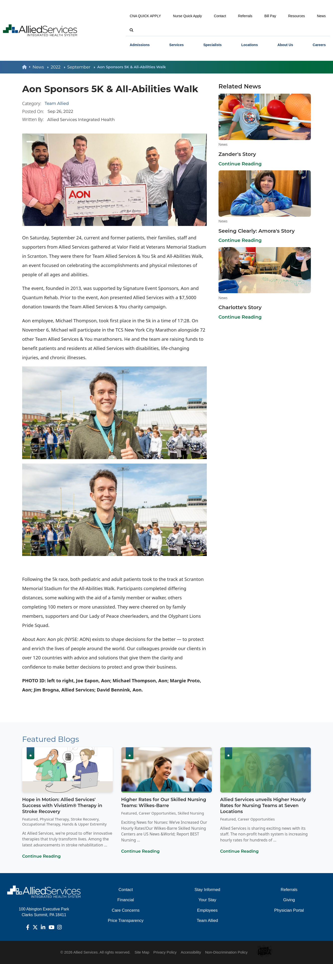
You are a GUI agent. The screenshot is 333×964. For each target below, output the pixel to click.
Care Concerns (126, 910)
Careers (319, 45)
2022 (58, 67)
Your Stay (207, 899)
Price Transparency (125, 920)
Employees (207, 910)
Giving (289, 899)
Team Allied (57, 103)
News (321, 16)
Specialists (212, 45)
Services (176, 45)
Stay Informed (207, 889)
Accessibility (191, 952)
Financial (125, 899)
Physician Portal (289, 910)
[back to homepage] (27, 67)
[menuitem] (140, 44)
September (81, 67)
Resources (296, 16)
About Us (285, 45)
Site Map (142, 952)
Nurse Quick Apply (187, 16)
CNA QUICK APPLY (145, 16)
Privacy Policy (164, 952)
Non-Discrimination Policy (226, 952)
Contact (220, 16)
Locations (249, 45)
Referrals (245, 16)
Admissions (140, 45)
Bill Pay (270, 16)
